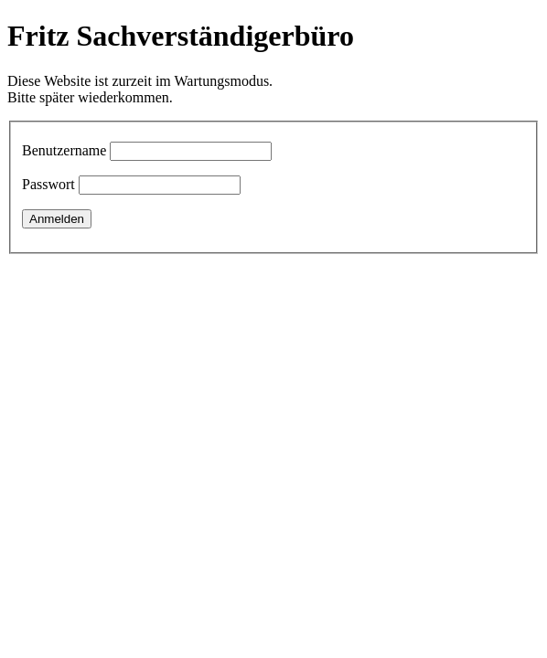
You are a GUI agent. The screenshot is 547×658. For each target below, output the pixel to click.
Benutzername (64, 150)
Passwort (48, 184)
